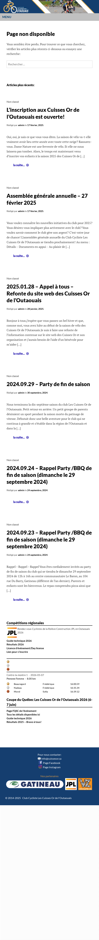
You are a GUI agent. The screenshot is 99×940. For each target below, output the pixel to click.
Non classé (13, 101)
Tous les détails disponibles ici (23, 714)
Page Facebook (49, 762)
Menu (6, 17)
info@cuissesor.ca (51, 758)
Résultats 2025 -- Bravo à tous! (24, 721)
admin (21, 125)
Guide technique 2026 (19, 640)
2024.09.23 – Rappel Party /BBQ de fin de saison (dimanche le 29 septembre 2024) (49, 539)
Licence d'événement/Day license (25, 648)
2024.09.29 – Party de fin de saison (48, 384)
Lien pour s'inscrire (17, 651)
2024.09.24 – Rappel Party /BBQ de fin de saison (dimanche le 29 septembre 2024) (49, 475)
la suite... (21, 165)
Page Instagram (50, 767)
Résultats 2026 (15, 644)
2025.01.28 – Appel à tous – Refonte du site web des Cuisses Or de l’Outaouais (48, 293)
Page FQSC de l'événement (21, 710)
